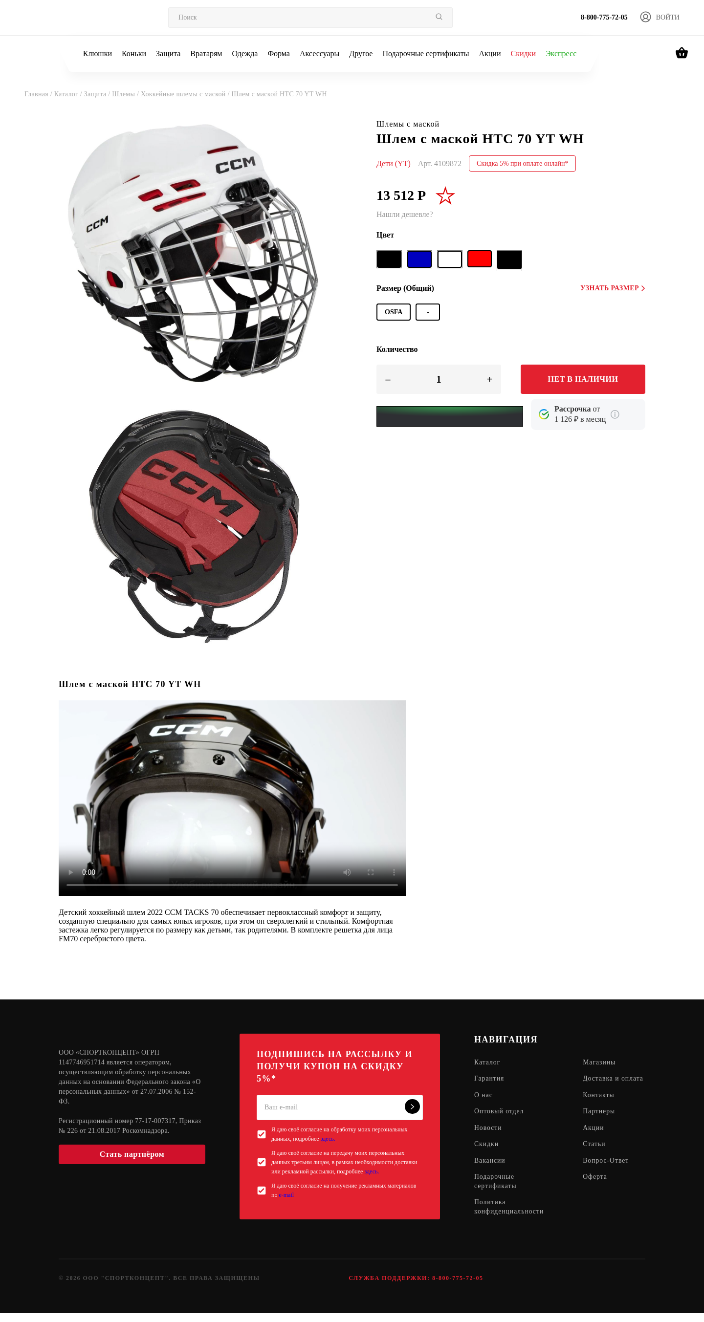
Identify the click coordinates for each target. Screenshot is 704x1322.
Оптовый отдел (499, 1122)
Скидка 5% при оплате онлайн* (523, 163)
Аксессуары (319, 53)
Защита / (98, 94)
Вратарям (206, 53)
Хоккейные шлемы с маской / (186, 94)
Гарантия (489, 1079)
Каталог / (69, 94)
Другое (361, 53)
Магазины (601, 1062)
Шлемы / (126, 94)
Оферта (596, 1188)
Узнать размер (612, 288)
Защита (168, 53)
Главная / (39, 94)
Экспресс (561, 53)
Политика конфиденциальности (509, 1219)
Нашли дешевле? (404, 214)
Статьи (595, 1155)
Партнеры (600, 1122)
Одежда (245, 53)
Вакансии (490, 1171)
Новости (488, 1138)
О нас (483, 1105)
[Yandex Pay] (449, 416)
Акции (490, 53)
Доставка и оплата (602, 1084)
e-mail (286, 1195)
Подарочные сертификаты (425, 53)
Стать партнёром (132, 1154)
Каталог (487, 1062)
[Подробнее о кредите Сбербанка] (615, 414)
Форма (278, 53)
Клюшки (97, 53)
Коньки (134, 53)
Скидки (522, 53)
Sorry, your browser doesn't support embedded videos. (232, 798)
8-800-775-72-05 (604, 17)
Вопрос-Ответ (607, 1171)
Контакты (600, 1105)
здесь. (328, 1138)
